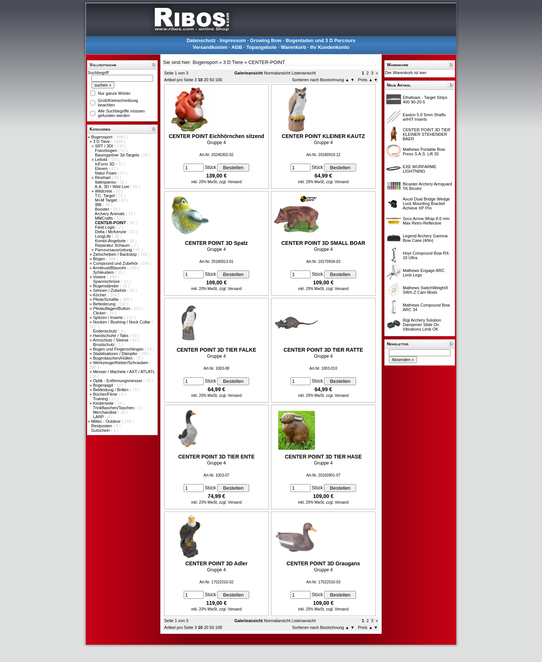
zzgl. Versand (230, 182)
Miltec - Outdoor (106, 421)
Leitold (101, 159)
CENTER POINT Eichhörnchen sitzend (216, 136)
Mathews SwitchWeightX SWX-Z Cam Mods (425, 290)
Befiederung (104, 304)
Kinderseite (104, 403)
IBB (99, 204)
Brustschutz (104, 344)
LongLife (103, 236)
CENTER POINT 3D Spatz (216, 243)
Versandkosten (210, 47)
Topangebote (261, 47)
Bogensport (102, 137)
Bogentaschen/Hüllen (113, 358)
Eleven (102, 168)
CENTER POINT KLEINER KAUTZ (323, 136)
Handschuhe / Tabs (111, 335)
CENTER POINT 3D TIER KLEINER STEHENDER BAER (427, 134)
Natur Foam (106, 173)
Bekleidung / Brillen (111, 389)
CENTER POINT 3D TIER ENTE (216, 457)
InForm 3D (105, 164)
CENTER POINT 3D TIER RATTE (323, 350)
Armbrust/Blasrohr (110, 268)
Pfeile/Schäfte (106, 299)
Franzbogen (106, 150)
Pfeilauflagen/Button (112, 308)
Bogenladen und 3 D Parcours (321, 40)
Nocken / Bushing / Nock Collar (122, 322)
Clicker (100, 313)
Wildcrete (104, 191)
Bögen (99, 259)
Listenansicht (304, 73)
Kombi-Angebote (111, 240)
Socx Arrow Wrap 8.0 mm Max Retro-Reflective (426, 220)
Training (101, 398)
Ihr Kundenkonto (329, 47)
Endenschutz (105, 331)
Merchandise (105, 412)
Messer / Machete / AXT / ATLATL (124, 371)
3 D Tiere (102, 141)
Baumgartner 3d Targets (117, 155)
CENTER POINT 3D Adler (216, 563)
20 (206, 79)
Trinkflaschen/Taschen (114, 407)
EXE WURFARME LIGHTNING (419, 168)
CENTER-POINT (266, 62)
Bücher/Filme (106, 394)
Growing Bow (266, 40)
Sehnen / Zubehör (110, 290)
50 (212, 79)
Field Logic (105, 227)
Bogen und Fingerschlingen (119, 349)
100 (218, 79)
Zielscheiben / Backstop (115, 254)
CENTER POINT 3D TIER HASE (323, 457)
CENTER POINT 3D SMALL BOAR (323, 243)
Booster (102, 209)
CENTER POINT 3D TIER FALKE (216, 350)
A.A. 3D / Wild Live (113, 186)
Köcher (100, 295)
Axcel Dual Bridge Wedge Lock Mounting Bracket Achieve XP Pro (426, 203)
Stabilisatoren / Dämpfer (116, 353)
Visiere (100, 277)
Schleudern (104, 272)
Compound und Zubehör (116, 263)
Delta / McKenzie (111, 231)
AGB (236, 47)
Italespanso (106, 182)
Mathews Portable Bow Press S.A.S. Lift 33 (424, 151)
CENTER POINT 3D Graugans (323, 563)
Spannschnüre (107, 281)
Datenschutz (201, 40)
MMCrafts (104, 218)
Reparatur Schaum (113, 245)
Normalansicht (277, 73)
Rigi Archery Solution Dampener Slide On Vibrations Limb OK (422, 324)
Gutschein (101, 430)
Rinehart (103, 177)
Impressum (233, 40)
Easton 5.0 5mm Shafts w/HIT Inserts (424, 116)
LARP (99, 417)
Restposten (102, 426)
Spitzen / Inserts (108, 317)
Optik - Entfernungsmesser (118, 380)
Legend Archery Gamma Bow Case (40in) (425, 238)
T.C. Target (105, 195)
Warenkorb (293, 47)
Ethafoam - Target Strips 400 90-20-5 (425, 99)
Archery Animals (110, 213)
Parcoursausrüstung (114, 249)
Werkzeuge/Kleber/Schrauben (121, 362)
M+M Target (106, 200)
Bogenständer (106, 286)
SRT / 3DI (104, 146)
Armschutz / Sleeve (111, 340)
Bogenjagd (103, 385)
